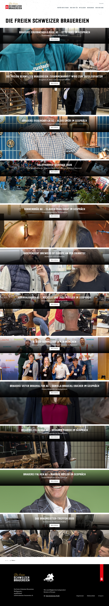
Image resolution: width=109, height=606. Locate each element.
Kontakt (101, 3)
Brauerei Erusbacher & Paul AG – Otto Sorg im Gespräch (54, 32)
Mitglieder (82, 7)
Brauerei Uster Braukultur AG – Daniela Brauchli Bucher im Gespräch (54, 385)
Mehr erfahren (54, 39)
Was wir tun (74, 7)
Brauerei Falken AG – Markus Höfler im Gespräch (54, 474)
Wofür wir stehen (63, 7)
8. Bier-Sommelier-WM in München (54, 341)
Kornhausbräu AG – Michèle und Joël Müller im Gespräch (54, 297)
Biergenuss (90, 7)
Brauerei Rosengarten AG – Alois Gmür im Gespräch (54, 120)
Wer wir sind (99, 7)
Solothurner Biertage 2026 (54, 164)
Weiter (14, 560)
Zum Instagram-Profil (53, 596)
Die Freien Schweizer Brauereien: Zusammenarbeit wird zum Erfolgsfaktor (54, 76)
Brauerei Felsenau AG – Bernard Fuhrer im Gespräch (54, 430)
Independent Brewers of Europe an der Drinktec (54, 253)
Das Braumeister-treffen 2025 (54, 518)
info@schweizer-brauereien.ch (23, 595)
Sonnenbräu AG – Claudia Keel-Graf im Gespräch (54, 209)
